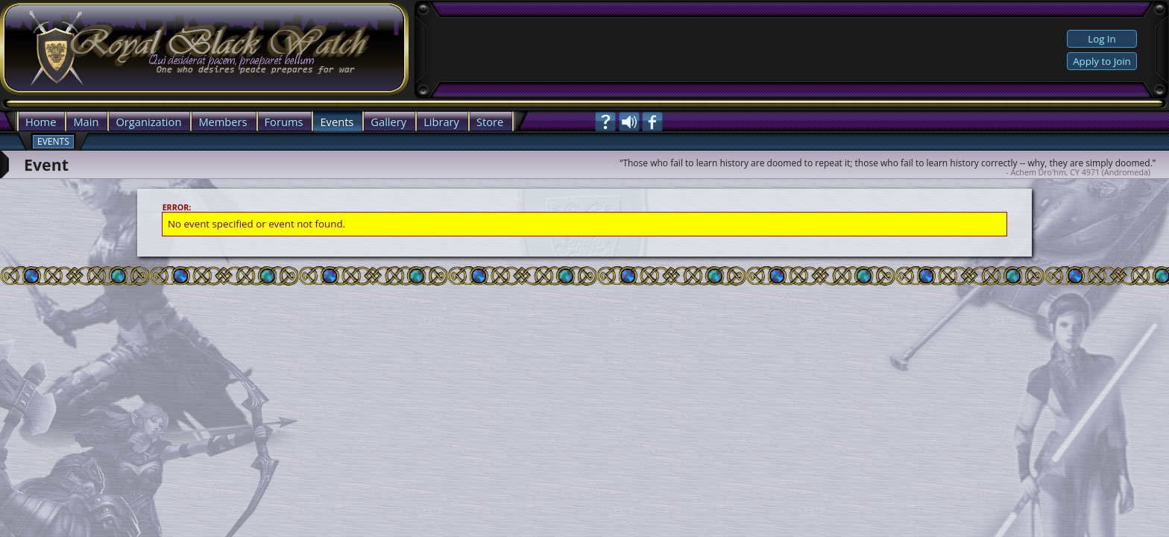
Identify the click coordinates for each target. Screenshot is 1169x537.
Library (441, 121)
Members (222, 121)
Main (85, 121)
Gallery (388, 121)
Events (336, 121)
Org (125, 121)
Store (489, 121)
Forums (284, 121)
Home (40, 121)
